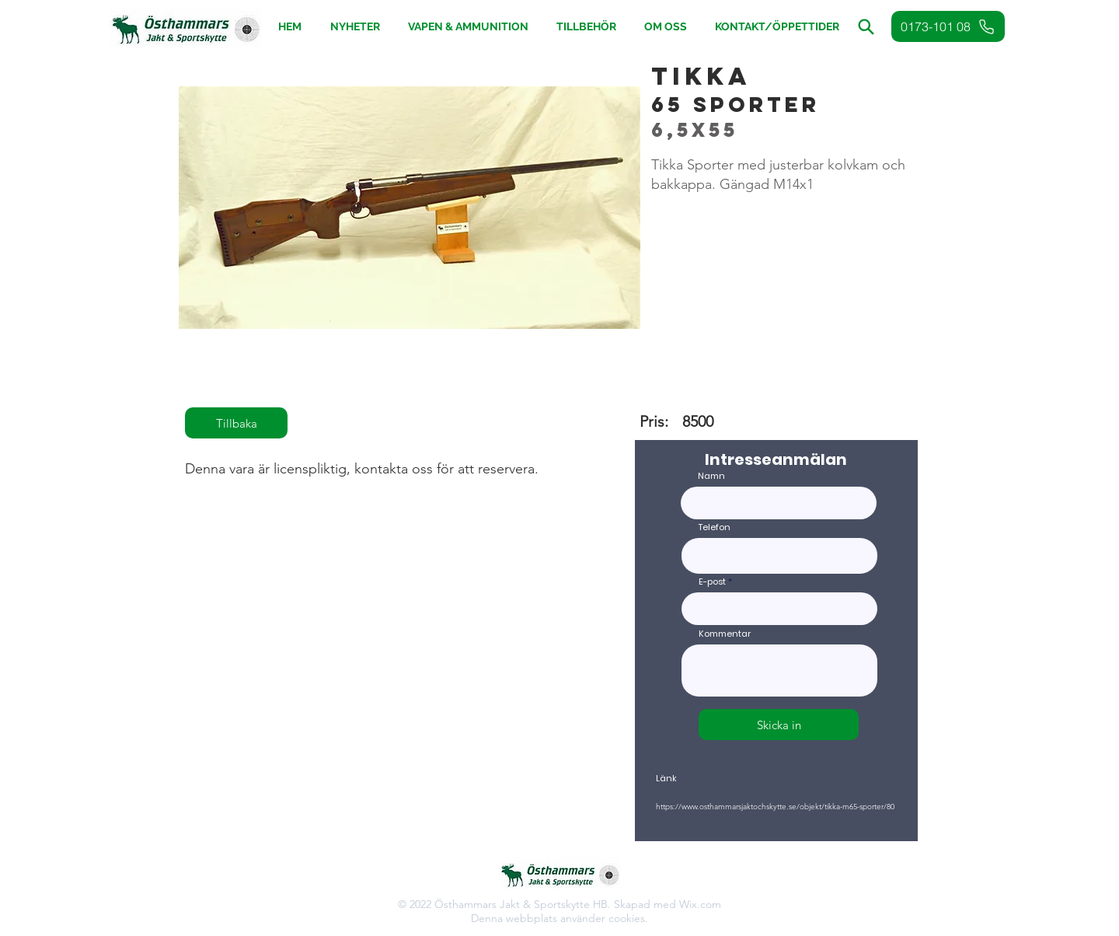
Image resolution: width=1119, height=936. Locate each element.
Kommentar (725, 634)
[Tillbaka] (236, 422)
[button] (585, 27)
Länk (666, 778)
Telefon (714, 527)
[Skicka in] (779, 724)
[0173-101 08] (948, 26)
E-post (712, 582)
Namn (711, 476)
